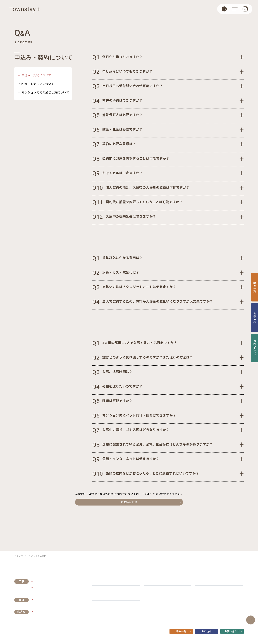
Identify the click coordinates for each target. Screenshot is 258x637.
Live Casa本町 (43, 599)
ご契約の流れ (203, 581)
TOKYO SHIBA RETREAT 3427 (52, 587)
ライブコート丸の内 (46, 611)
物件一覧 (183, 631)
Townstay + (24, 9)
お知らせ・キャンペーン (106, 581)
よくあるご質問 (153, 581)
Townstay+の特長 (103, 596)
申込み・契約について (36, 75)
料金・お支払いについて (38, 84)
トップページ (20, 555)
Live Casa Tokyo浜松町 (48, 581)
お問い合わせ (138, 502)
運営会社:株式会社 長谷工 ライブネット (111, 610)
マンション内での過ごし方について (45, 92)
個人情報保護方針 (146, 610)
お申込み (209, 631)
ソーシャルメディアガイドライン (177, 610)
